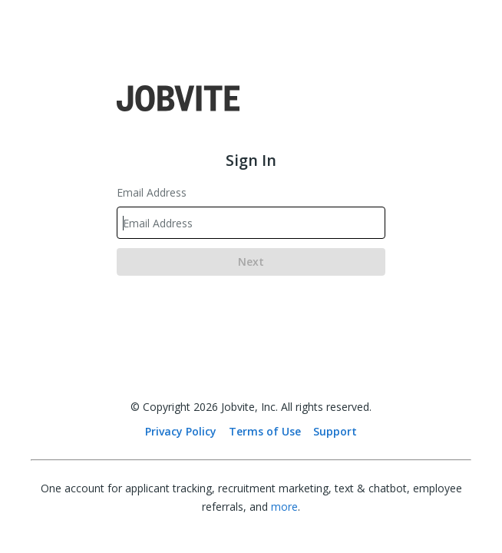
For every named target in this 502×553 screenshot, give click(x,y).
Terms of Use (265, 431)
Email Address (152, 192)
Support (335, 431)
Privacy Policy (180, 431)
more (284, 506)
